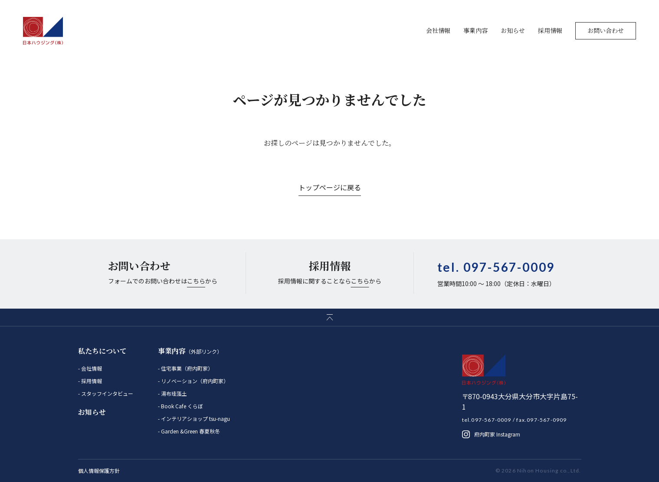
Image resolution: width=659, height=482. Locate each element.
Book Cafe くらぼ (181, 406)
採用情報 (550, 30)
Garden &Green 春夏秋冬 (190, 431)
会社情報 (438, 30)
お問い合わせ (605, 30)
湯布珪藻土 (173, 393)
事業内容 (475, 30)
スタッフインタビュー (106, 393)
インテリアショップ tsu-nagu (195, 418)
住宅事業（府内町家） (186, 368)
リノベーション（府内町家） (194, 380)
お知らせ (513, 30)
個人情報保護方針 (99, 470)
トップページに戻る (329, 187)
